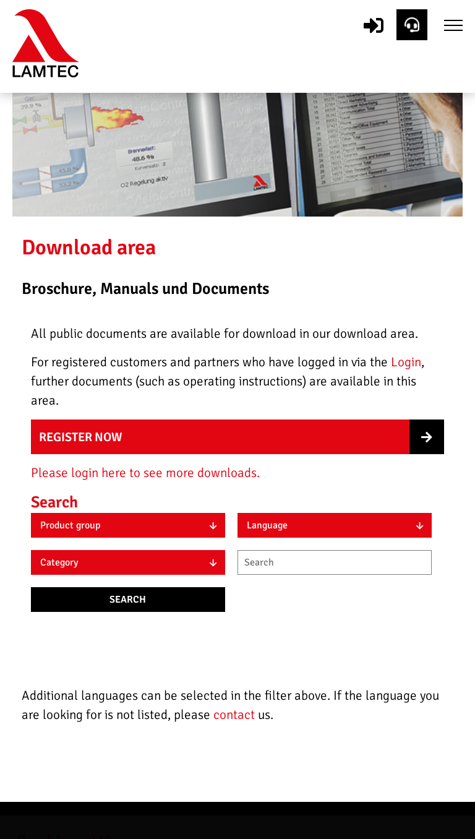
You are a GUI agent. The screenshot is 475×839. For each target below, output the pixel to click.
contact (235, 715)
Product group (70, 525)
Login (406, 362)
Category (59, 562)
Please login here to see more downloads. (145, 473)
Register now (80, 437)
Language (267, 525)
